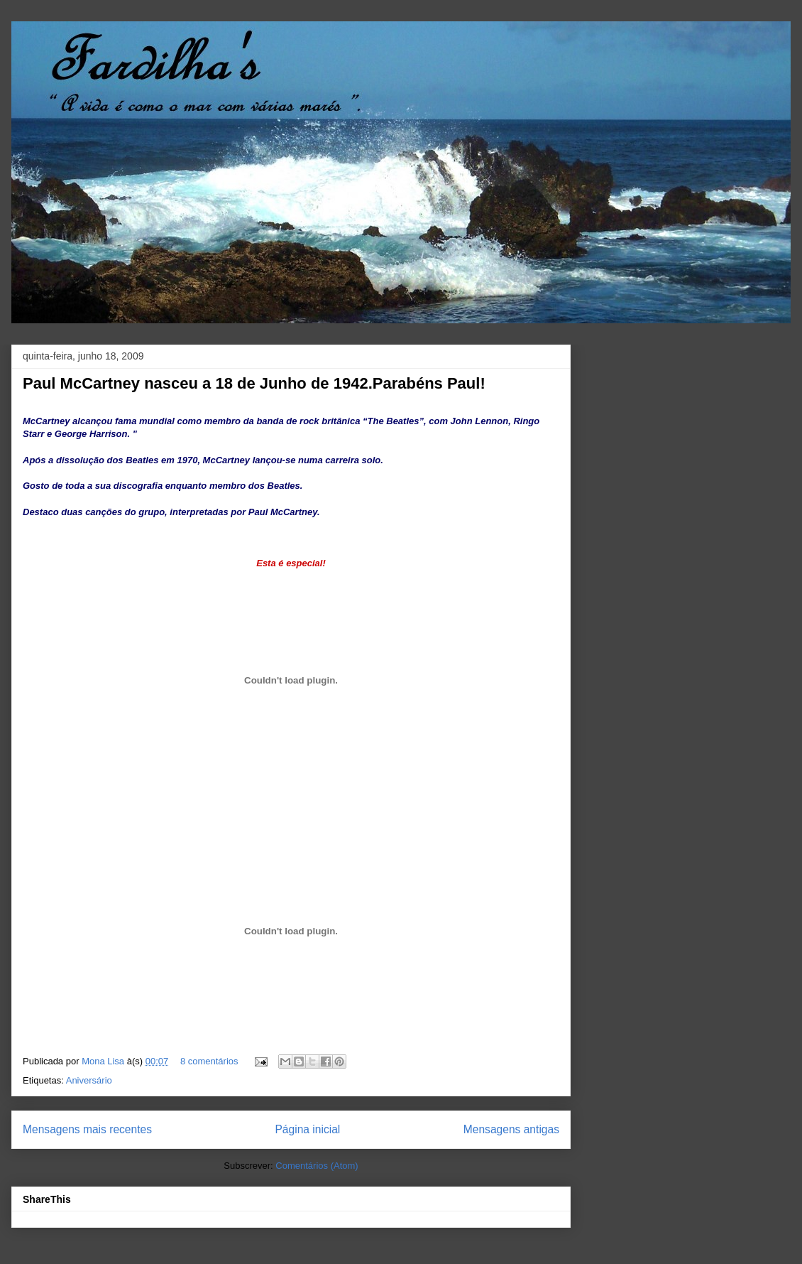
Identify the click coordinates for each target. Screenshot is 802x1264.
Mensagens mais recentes (87, 1129)
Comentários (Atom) (316, 1165)
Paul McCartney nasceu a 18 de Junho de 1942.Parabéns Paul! (254, 383)
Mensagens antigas (511, 1129)
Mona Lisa (104, 1061)
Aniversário (89, 1080)
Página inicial (307, 1129)
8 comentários (209, 1061)
